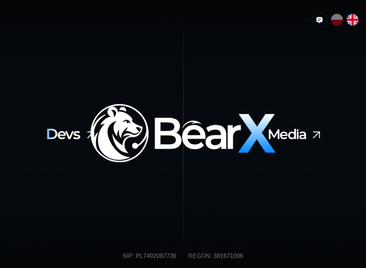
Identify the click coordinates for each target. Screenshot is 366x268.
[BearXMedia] (296, 134)
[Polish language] (337, 20)
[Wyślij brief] (319, 20)
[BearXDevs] (72, 134)
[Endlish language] (353, 20)
